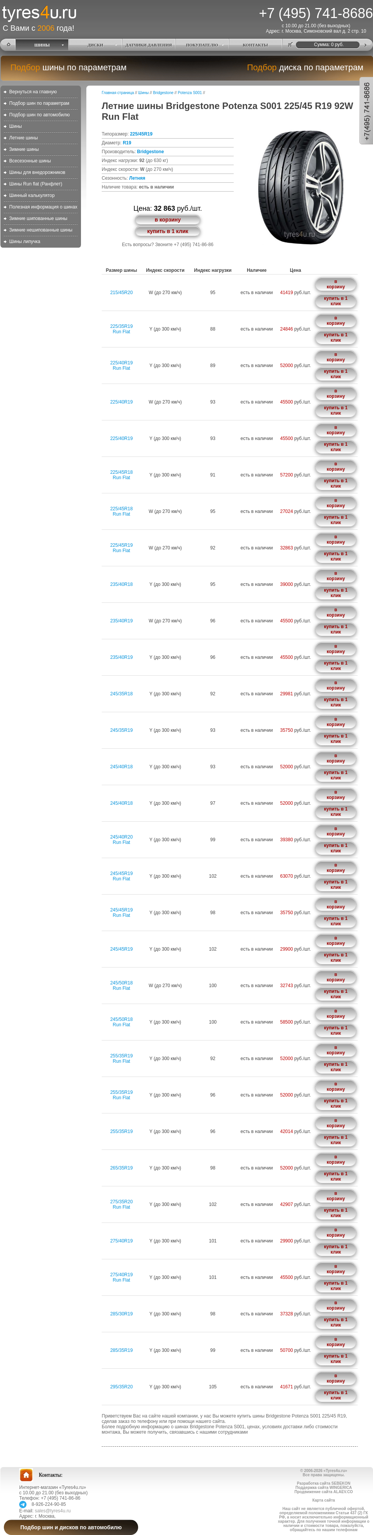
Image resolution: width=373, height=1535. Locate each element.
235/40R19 (121, 621)
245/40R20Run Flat (121, 839)
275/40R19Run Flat (121, 1277)
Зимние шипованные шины (38, 218)
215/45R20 (121, 292)
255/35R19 (121, 1131)
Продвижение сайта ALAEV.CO (323, 1492)
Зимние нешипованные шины (41, 230)
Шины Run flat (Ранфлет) (35, 184)
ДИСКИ (95, 45)
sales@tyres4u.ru (53, 1510)
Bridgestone (163, 93)
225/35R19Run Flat (121, 329)
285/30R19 (121, 1314)
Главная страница (118, 93)
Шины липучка (24, 241)
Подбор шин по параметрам (39, 103)
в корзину (168, 220)
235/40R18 (121, 584)
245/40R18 (121, 766)
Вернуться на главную (33, 91)
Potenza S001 (190, 93)
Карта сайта (323, 1500)
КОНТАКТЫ (255, 45)
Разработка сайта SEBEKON (323, 1483)
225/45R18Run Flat (121, 475)
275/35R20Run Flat (121, 1204)
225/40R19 (121, 402)
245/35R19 (121, 730)
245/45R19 (121, 949)
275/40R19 (121, 1241)
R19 (127, 143)
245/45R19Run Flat (121, 876)
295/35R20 (121, 1386)
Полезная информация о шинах (43, 207)
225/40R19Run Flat (121, 365)
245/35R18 (121, 693)
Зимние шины (24, 149)
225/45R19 (141, 134)
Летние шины (23, 138)
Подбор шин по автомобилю (39, 114)
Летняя (137, 178)
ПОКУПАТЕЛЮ (202, 45)
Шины (15, 126)
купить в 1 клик (167, 231)
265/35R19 (121, 1168)
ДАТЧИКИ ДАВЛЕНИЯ (148, 45)
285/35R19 (121, 1350)
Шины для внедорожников (37, 172)
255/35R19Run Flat (121, 1058)
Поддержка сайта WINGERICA (323, 1487)
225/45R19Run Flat (121, 548)
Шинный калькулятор (31, 195)
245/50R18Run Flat (121, 985)
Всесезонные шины (30, 161)
